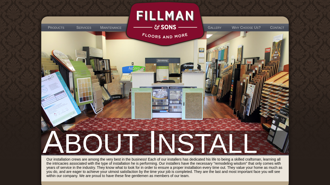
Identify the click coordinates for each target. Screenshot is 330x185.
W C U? (246, 27)
